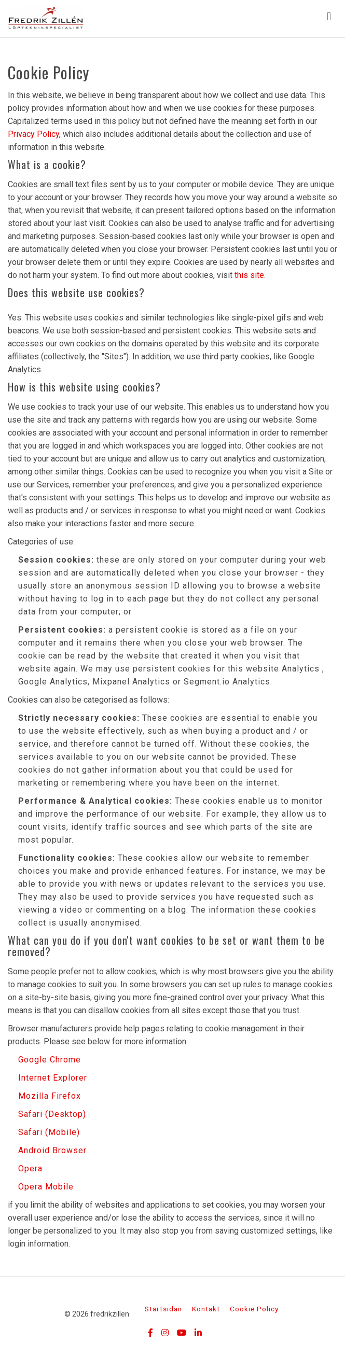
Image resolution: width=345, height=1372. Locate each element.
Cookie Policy (254, 1309)
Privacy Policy (33, 134)
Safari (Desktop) (52, 1114)
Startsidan (163, 1309)
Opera (30, 1168)
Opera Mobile (46, 1187)
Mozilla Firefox (49, 1096)
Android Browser (52, 1150)
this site (249, 275)
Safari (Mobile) (49, 1132)
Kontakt (206, 1309)
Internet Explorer (52, 1078)
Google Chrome (49, 1060)
